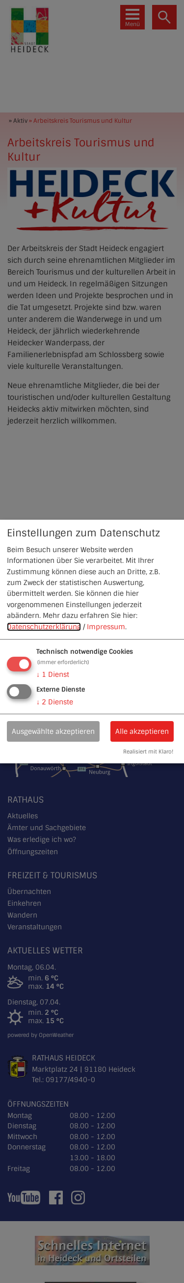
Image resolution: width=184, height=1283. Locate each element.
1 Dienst (52, 674)
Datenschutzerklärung (44, 626)
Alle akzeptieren (142, 731)
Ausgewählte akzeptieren (53, 731)
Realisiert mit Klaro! (148, 751)
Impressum (106, 626)
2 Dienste (54, 701)
